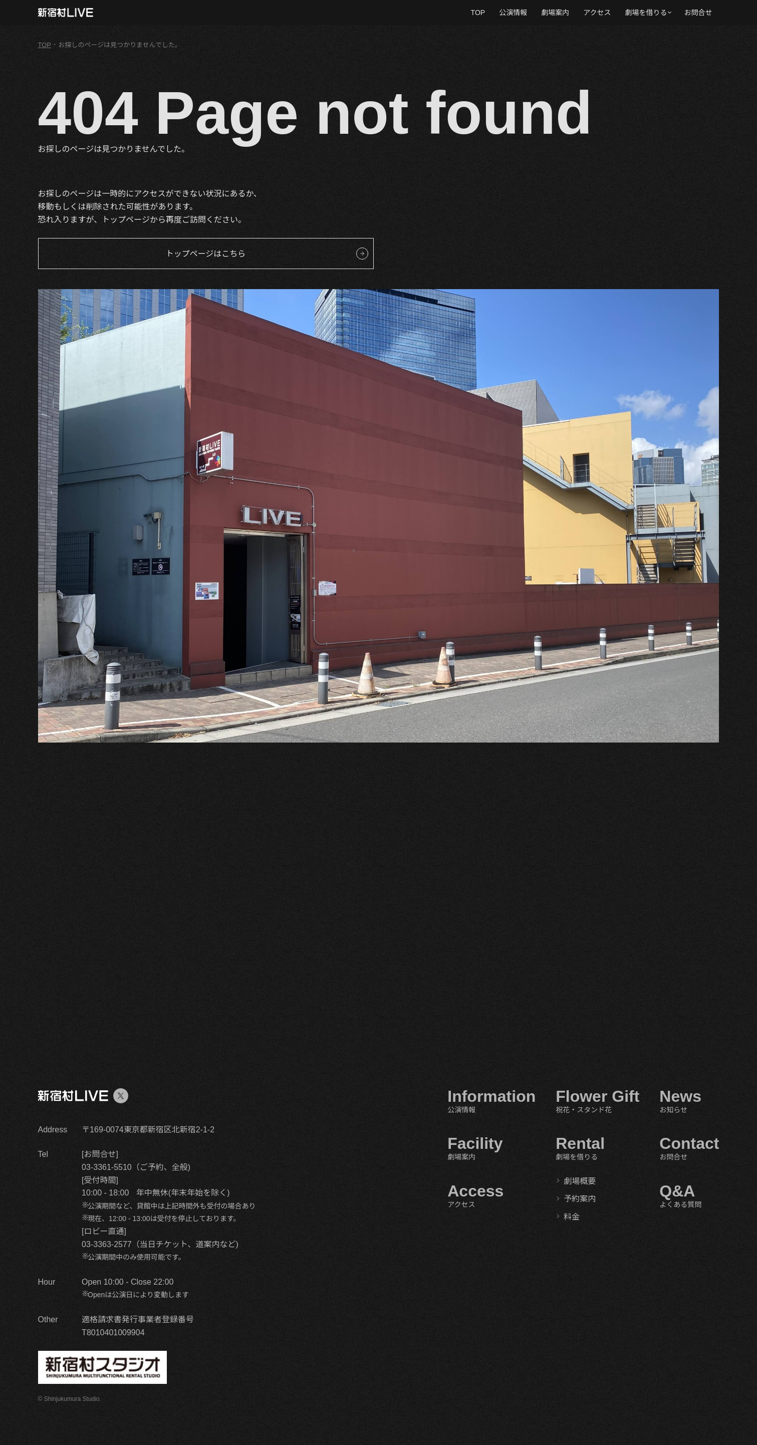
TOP (478, 13)
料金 (572, 1217)
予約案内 (580, 1198)
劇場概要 (580, 1181)
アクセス (597, 13)
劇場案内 (555, 13)
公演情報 (513, 13)
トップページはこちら (206, 254)
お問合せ (698, 13)
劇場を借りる (646, 13)
